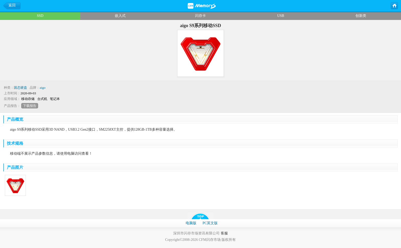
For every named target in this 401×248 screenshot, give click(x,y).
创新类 (360, 16)
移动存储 (28, 99)
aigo (42, 87)
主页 (394, 5)
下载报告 (29, 106)
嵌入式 (120, 16)
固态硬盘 (20, 87)
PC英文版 (210, 223)
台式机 (42, 99)
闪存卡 (200, 16)
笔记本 (55, 99)
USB (280, 16)
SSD (40, 16)
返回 (12, 5)
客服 (224, 233)
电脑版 (191, 223)
